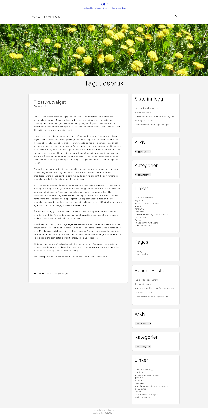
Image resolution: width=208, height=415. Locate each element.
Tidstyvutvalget (50, 102)
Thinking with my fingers (146, 223)
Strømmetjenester (143, 112)
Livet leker (139, 212)
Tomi (104, 4)
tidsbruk (49, 273)
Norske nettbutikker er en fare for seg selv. (155, 116)
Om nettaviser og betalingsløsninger (152, 125)
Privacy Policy (52, 17)
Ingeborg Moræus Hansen (147, 203)
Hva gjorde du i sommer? (146, 108)
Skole (38, 273)
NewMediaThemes (108, 413)
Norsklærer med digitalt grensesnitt (151, 214)
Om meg (36, 17)
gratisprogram (71, 143)
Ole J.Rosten (140, 217)
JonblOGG (139, 209)
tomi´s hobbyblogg (143, 226)
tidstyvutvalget (61, 273)
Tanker (138, 220)
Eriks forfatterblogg (144, 198)
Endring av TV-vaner (144, 121)
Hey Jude (139, 200)
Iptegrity (139, 206)
